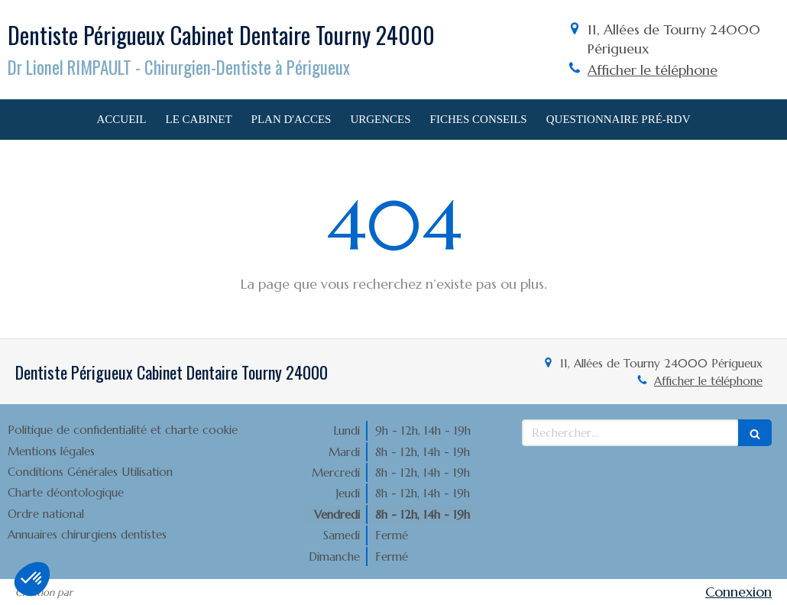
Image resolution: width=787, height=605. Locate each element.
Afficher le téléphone (652, 70)
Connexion (738, 591)
